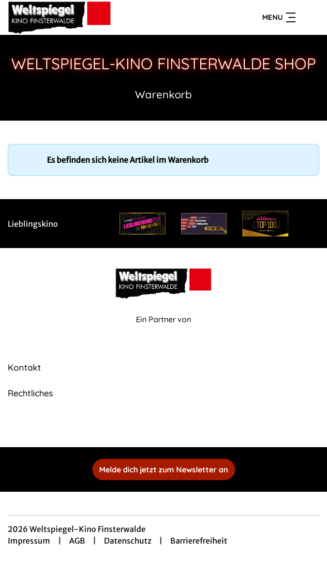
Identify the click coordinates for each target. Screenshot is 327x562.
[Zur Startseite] (75, 17)
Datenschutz (127, 541)
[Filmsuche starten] (309, 17)
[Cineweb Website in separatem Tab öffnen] (163, 329)
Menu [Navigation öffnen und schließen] (279, 17)
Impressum (29, 541)
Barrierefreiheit (198, 541)
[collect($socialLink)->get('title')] (153, 426)
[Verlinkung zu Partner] (142, 224)
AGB (77, 541)
